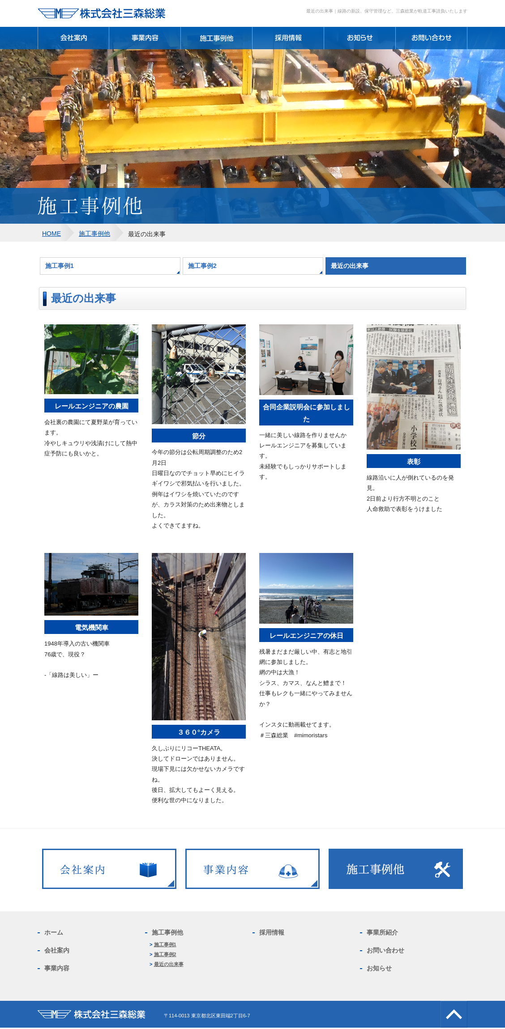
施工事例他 (94, 233)
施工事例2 (202, 265)
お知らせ (379, 968)
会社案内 (56, 950)
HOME (51, 233)
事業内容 (56, 968)
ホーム (53, 932)
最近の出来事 (169, 964)
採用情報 (271, 932)
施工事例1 (59, 265)
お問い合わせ (385, 950)
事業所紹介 (382, 932)
